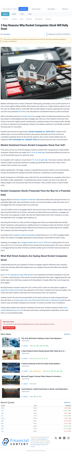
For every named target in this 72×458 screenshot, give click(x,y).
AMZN (35, 399)
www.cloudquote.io (42, 443)
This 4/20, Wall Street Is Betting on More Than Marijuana (42, 338)
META (2, 425)
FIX (51, 372)
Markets (5, 14)
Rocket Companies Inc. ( (38, 132)
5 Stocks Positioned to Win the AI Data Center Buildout (41, 365)
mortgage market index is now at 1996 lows (35, 242)
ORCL (61, 372)
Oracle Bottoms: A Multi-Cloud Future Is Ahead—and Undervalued (45, 392)
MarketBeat (26, 345)
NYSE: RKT (50, 132)
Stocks (14, 14)
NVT (57, 372)
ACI (35, 359)
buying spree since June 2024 (25, 300)
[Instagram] (68, 445)
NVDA (54, 372)
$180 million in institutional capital (52, 300)
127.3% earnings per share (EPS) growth (19, 275)
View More (67, 334)
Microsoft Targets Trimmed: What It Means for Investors (42, 379)
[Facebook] (60, 445)
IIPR (46, 345)
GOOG (3, 422)
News (21, 19)
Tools (29, 14)
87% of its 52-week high (37, 152)
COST (38, 359)
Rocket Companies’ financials (25, 199)
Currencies (29, 19)
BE (48, 372)
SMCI (64, 372)
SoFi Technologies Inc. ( (17, 139)
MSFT (35, 386)
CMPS (39, 345)
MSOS (49, 345)
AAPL (2, 414)
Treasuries (48, 19)
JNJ (41, 359)
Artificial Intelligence (38, 372)
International (38, 19)
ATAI (35, 345)
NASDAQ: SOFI (31, 139)
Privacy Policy (36, 448)
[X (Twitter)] (56, 445)
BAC (2, 419)
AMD (2, 417)
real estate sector (26, 116)
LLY (46, 359)
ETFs (22, 14)
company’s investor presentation (24, 235)
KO (44, 359)
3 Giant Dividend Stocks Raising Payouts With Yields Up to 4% (44, 352)
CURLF (42, 345)
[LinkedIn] (64, 445)
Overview (14, 19)
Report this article (9, 327)
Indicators (65, 9)
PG (49, 359)
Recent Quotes (36, 9)
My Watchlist (51, 9)
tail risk (20, 111)
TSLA (2, 435)
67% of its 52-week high (39, 160)
